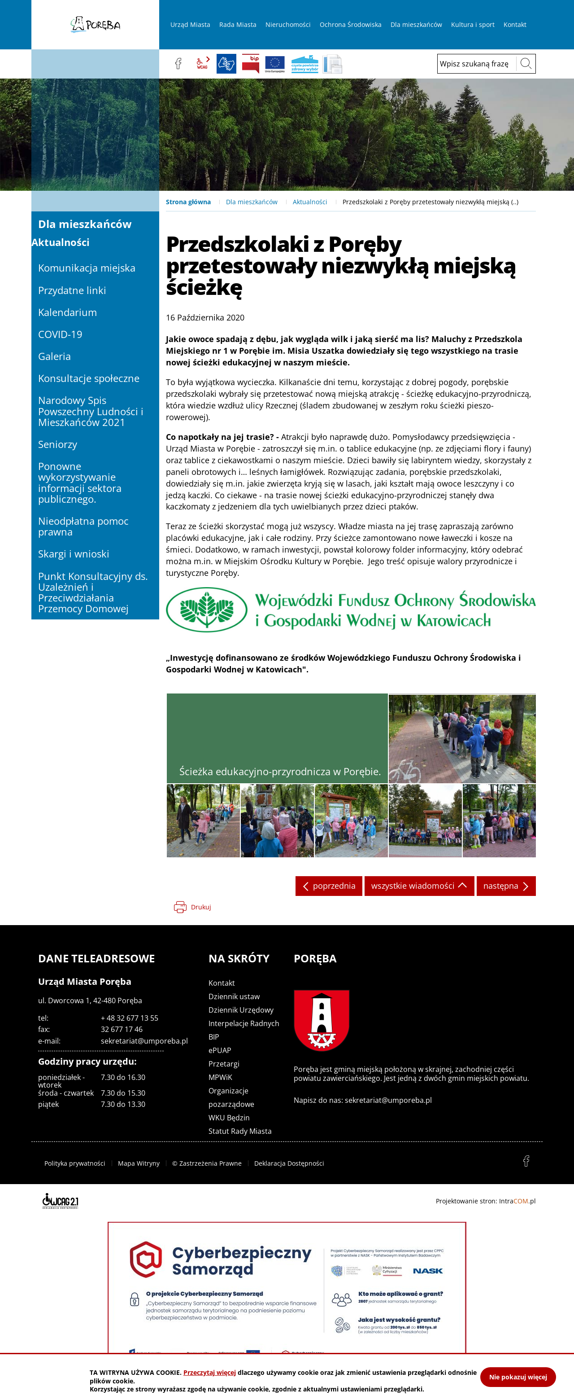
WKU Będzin (229, 1118)
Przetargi (224, 1064)
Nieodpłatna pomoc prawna (83, 526)
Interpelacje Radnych (244, 1023)
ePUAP (220, 1050)
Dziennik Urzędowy (241, 1010)
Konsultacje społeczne (88, 378)
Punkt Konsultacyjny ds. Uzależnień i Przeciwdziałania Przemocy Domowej (93, 592)
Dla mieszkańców (252, 201)
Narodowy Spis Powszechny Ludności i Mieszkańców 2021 (91, 410)
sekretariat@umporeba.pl (144, 1041)
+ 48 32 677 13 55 (129, 1018)
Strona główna (188, 201)
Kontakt (222, 983)
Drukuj (201, 907)
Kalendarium (67, 312)
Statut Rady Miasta (240, 1131)
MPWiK (220, 1077)
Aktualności (310, 201)
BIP (251, 64)
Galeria (54, 356)
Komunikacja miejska (86, 267)
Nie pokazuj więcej (518, 1377)
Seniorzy (57, 444)
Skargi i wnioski (73, 553)
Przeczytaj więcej (209, 1372)
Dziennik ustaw (234, 996)
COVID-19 (60, 334)
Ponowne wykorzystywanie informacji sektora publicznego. (80, 482)
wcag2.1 (202, 64)
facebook (178, 64)
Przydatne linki (72, 290)
